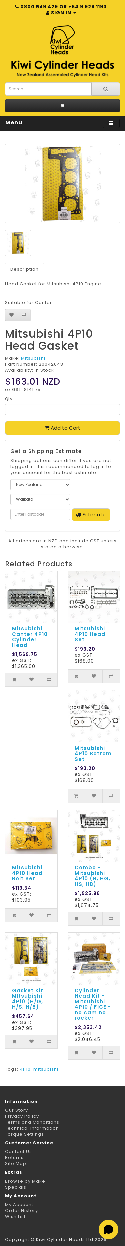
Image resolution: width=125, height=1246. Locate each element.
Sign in (61, 12)
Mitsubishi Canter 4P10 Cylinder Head (30, 637)
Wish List (15, 1216)
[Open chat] (108, 1229)
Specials (15, 1187)
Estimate (91, 514)
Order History (21, 1210)
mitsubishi (45, 1069)
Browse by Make (25, 1181)
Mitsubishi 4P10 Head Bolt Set (27, 873)
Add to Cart (62, 427)
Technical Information (32, 1128)
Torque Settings (24, 1134)
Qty (9, 399)
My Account (19, 1204)
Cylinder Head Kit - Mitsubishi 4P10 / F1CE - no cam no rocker (93, 1004)
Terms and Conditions (32, 1122)
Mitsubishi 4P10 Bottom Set (93, 754)
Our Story (16, 1110)
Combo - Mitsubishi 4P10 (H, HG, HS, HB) (92, 876)
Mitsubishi (33, 358)
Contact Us (18, 1151)
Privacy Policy (22, 1116)
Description (24, 269)
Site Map (15, 1163)
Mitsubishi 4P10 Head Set (90, 634)
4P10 (25, 1069)
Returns (14, 1157)
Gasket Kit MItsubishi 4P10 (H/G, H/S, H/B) (27, 999)
